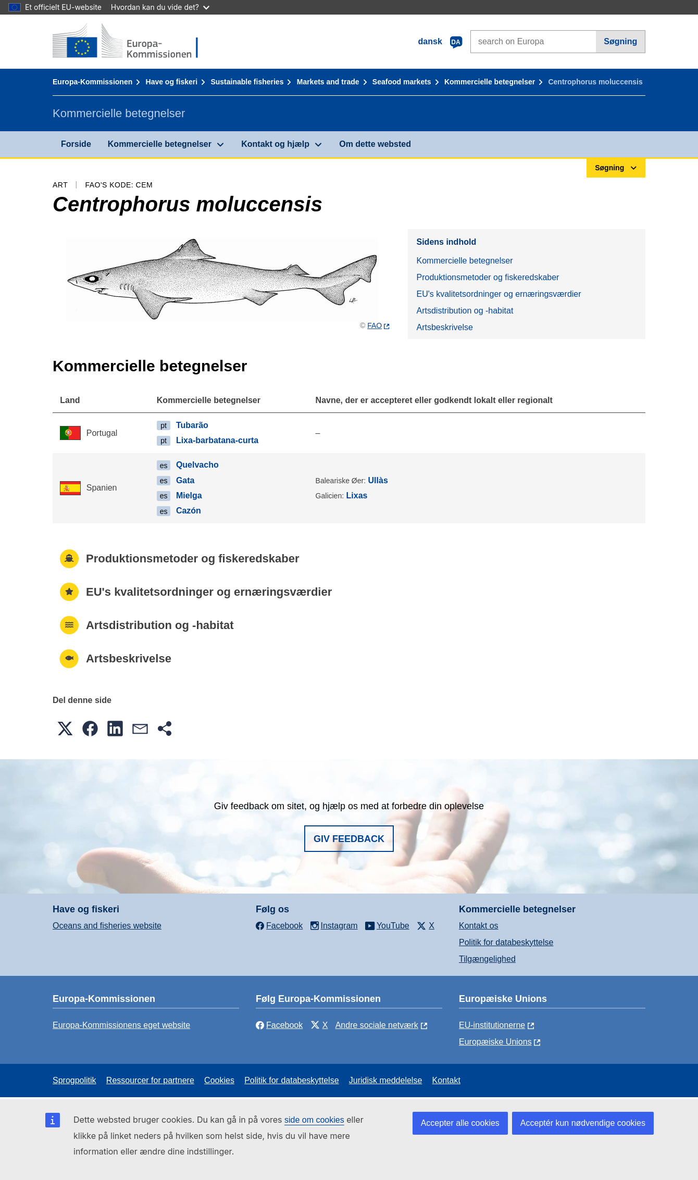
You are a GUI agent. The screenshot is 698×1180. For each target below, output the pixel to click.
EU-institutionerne (492, 1025)
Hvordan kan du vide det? (160, 7)
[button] (65, 728)
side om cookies (314, 1119)
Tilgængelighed (487, 959)
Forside (76, 144)
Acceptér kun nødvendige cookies (582, 1123)
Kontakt (446, 1080)
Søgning (620, 41)
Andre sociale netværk (376, 1025)
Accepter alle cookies (460, 1123)
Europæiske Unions (495, 1041)
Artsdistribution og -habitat (464, 310)
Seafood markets (401, 82)
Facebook (279, 1025)
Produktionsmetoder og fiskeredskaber (487, 277)
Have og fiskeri (172, 82)
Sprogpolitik (74, 1080)
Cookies (219, 1080)
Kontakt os (478, 925)
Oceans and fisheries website (107, 925)
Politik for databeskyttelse (506, 942)
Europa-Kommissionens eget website (121, 1025)
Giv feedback (349, 839)
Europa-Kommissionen (92, 82)
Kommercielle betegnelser (489, 82)
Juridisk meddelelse (385, 1080)
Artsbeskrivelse (444, 327)
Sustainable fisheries (246, 82)
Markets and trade (328, 82)
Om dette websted (375, 144)
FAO (374, 325)
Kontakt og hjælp (275, 144)
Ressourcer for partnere (150, 1080)
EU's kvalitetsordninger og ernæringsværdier (498, 294)
